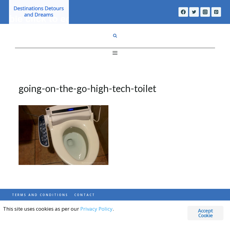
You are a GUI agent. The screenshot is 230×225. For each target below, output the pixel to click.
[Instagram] (205, 12)
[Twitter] (194, 12)
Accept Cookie (205, 213)
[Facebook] (183, 12)
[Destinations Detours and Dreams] (39, 12)
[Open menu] (115, 52)
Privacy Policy (96, 208)
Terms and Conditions (40, 195)
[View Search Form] (115, 35)
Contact (84, 195)
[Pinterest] (216, 12)
